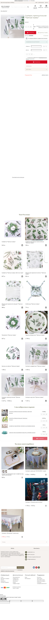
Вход (26, 577)
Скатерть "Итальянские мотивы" (34, 502)
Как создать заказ (41, 579)
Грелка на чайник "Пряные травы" (11, 366)
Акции (14, 582)
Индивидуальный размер (32, 41)
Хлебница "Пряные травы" (32, 304)
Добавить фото (45, 75)
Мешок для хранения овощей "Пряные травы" (12, 304)
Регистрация (27, 578)
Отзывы (3, 542)
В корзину (30, 32)
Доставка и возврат (5, 578)
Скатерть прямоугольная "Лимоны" (18, 418)
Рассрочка (3, 581)
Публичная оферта (41, 581)
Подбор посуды (16, 583)
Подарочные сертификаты (16, 579)
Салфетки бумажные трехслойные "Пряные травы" (34, 242)
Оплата (2, 579)
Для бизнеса (41, 2)
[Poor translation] (5, 599)
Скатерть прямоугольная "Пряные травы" (11, 398)
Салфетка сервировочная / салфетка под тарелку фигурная (12, 474)
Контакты (39, 577)
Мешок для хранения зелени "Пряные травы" (35, 273)
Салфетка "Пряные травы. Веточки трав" (12, 272)
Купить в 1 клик (43, 32)
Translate (31, 0)
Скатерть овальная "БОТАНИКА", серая (35, 471)
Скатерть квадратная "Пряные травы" (35, 366)
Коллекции (15, 581)
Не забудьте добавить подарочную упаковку (37, 38)
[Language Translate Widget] (18, 0)
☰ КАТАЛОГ (4, 11)
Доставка (28, 69)
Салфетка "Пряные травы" (9, 241)
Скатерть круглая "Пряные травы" (34, 397)
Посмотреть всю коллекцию (18, 177)
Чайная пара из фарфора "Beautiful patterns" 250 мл (22, 432)
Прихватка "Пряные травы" (9, 335)
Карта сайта (39, 578)
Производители (16, 577)
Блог (37, 2)
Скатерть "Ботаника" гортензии (10, 533)
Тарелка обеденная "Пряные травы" (35, 335)
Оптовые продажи (5, 582)
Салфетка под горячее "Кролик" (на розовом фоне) (22, 426)
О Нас (2, 577)
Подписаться (20, 567)
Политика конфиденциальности (42, 583)
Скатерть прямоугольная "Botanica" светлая (20, 411)
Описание (29, 66)
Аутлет (46, 2)
